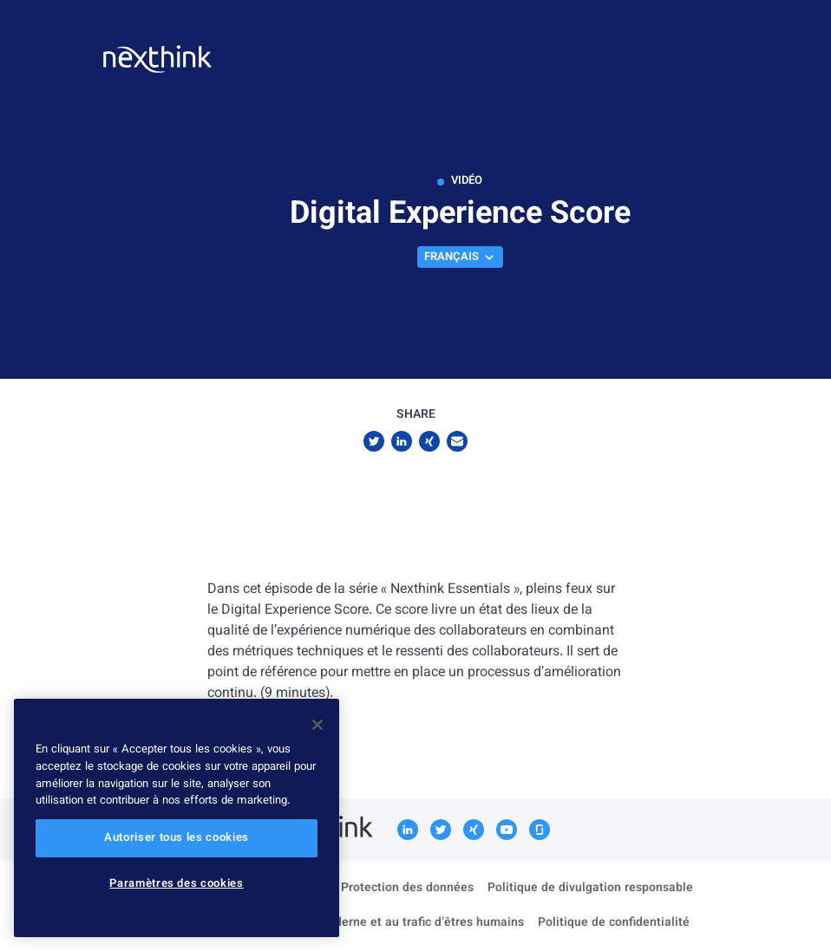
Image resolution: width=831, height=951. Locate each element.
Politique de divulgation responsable (590, 888)
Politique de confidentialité (614, 923)
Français (460, 257)
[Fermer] (317, 725)
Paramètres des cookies (176, 884)
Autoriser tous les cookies (176, 838)
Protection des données (407, 888)
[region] (176, 818)
